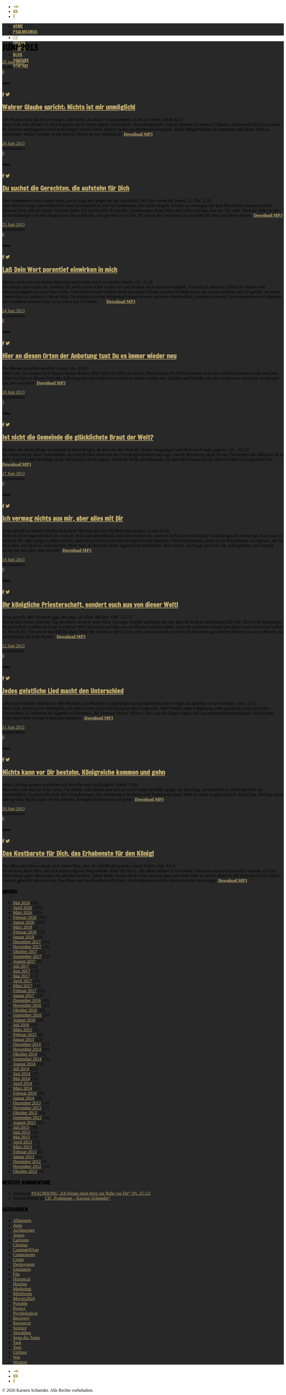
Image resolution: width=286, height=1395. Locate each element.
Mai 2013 (21, 1137)
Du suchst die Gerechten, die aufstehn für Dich (65, 188)
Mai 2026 (21, 902)
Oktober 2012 (25, 1171)
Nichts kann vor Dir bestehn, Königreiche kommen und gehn (83, 772)
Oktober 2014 (25, 1054)
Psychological (25, 1313)
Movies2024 (24, 1298)
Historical (21, 1279)
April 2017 (22, 981)
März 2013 (22, 1147)
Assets (18, 1235)
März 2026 (22, 912)
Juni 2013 (21, 1132)
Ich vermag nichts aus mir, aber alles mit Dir (62, 518)
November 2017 (27, 946)
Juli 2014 (21, 1068)
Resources (22, 1323)
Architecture (24, 1230)
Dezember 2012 (27, 1161)
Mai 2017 (21, 976)
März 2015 (22, 1029)
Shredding (22, 1332)
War (16, 1357)
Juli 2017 (21, 966)
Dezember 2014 (27, 1044)
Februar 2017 (24, 990)
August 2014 (24, 1064)
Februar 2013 (24, 1151)
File (16, 1274)
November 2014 (27, 1049)
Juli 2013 (21, 1127)
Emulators (22, 1269)
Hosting (20, 1284)
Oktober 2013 (25, 1112)
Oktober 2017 (25, 951)
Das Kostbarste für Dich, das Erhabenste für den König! (78, 853)
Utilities (20, 1352)
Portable (20, 1303)
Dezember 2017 (27, 941)
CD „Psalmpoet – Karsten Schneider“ (78, 1198)
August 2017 (24, 961)
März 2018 (22, 927)
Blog (17, 55)
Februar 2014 (24, 1093)
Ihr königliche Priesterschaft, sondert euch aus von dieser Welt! (90, 604)
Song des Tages (26, 1337)
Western (20, 1362)
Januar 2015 (23, 1039)
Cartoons (21, 1240)
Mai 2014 (21, 1078)
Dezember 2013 (27, 1103)
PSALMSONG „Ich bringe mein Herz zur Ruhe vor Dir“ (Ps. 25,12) (91, 1193)
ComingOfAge (26, 1249)
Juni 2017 (21, 971)
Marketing (22, 1288)
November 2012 (27, 1166)
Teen (17, 1347)
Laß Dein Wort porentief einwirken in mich (59, 269)
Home (18, 26)
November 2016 (27, 1005)
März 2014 (22, 1088)
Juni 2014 (21, 1073)
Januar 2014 (23, 1098)
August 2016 (24, 1020)
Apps (17, 1225)
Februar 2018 (24, 932)
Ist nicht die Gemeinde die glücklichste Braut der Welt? (77, 437)
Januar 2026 (23, 922)
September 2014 (27, 1059)
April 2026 (22, 907)
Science (20, 1328)
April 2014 (22, 1083)
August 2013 (24, 1122)
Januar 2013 (23, 1156)
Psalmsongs (25, 32)
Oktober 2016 (25, 1010)
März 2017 (22, 985)
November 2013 (27, 1108)
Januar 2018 (23, 937)
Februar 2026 (24, 917)
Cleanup (20, 1245)
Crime (18, 1259)
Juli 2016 (21, 1025)
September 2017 (27, 956)
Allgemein (22, 1220)
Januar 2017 (23, 995)
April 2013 (22, 1142)
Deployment (24, 1264)
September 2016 (27, 1015)
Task (17, 1342)
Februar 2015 (24, 1034)
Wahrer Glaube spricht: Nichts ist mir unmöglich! (68, 107)
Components (24, 1254)
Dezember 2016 (27, 1000)
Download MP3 (138, 134)
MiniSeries (22, 1293)
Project (19, 1308)
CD (15, 37)
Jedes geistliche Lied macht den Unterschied (62, 691)
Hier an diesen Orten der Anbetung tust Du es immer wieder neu (89, 356)
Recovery (21, 1318)
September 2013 (27, 1117)
